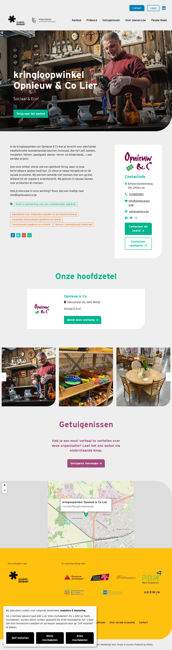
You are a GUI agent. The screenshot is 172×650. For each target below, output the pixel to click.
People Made (159, 20)
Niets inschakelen (50, 638)
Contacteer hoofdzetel (137, 243)
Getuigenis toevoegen (84, 463)
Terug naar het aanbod (30, 113)
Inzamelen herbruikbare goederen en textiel (36, 219)
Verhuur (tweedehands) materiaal (73, 224)
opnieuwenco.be (139, 211)
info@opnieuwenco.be (139, 203)
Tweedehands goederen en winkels (31, 224)
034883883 (136, 194)
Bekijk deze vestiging (81, 319)
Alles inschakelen (80, 638)
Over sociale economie (122, 622)
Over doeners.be (135, 20)
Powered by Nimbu (144, 644)
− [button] (5, 490)
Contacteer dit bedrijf (138, 228)
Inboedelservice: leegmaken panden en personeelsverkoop (44, 214)
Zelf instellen (20, 638)
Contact (137, 8)
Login (153, 8)
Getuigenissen (111, 20)
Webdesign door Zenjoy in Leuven (117, 644)
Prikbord (92, 20)
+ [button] (5, 485)
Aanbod (76, 20)
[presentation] (3, 377)
